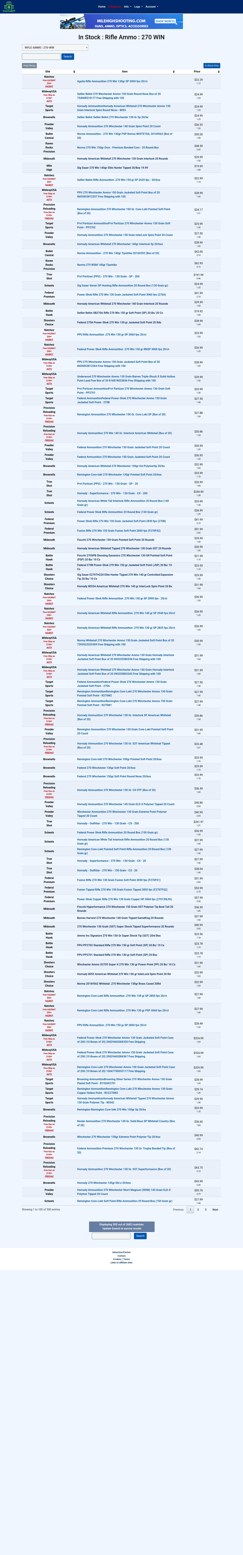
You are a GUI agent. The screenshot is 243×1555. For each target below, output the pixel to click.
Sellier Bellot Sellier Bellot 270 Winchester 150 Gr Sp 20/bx (94, 123)
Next (215, 1494)
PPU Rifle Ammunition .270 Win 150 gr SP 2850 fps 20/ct (93, 1275)
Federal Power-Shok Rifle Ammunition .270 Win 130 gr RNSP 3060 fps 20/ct (105, 415)
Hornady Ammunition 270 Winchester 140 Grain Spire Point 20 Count (101, 137)
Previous (178, 1494)
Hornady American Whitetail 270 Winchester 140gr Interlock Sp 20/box (102, 279)
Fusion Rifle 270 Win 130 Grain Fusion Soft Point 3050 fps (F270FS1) (101, 1084)
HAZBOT (40, 86)
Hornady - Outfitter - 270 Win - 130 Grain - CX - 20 (89, 1070)
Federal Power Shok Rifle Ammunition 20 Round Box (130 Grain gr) (99, 617)
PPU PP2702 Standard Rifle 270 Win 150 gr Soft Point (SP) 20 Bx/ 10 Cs (102, 1178)
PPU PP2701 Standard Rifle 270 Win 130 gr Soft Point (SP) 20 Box (99, 1191)
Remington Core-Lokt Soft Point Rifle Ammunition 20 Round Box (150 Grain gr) (106, 1483)
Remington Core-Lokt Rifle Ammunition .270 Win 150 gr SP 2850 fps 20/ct (104, 1245)
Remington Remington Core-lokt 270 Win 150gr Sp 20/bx (93, 1373)
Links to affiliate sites (121, 1547)
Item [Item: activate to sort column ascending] (107, 71)
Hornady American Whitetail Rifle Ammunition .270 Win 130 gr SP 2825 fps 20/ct (108, 768)
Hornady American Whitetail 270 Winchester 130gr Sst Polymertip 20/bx (103, 550)
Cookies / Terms (121, 1544)
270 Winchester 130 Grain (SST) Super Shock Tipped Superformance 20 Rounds (107, 1151)
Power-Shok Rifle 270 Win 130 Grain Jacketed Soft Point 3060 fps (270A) (103, 346)
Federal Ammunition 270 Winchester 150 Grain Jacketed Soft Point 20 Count (105, 536)
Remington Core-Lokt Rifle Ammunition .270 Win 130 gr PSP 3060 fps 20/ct (105, 1260)
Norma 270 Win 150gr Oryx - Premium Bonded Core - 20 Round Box (100, 163)
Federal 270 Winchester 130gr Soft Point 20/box (88, 931)
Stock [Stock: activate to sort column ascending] (203, 71)
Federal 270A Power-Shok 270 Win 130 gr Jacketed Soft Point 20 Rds (101, 387)
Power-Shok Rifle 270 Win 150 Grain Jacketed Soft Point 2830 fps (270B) (103, 630)
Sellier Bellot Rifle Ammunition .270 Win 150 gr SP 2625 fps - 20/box (100, 205)
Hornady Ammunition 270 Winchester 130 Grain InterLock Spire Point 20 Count (107, 265)
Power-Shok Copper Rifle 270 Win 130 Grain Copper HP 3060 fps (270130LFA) (106, 1110)
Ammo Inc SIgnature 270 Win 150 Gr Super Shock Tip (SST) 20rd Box (101, 1164)
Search (68, 56)
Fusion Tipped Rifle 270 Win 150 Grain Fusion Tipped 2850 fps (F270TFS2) (104, 1097)
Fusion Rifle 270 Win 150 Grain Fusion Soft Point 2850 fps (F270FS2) (101, 644)
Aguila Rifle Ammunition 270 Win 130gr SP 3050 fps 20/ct (94, 81)
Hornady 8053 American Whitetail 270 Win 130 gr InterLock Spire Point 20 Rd (106, 1218)
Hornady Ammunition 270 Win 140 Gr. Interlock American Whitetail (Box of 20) (106, 507)
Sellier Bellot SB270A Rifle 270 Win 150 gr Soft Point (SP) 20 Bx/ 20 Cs (102, 373)
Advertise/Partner (121, 1537)
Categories (114, 6)
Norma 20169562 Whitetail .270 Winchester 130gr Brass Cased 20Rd (101, 1231)
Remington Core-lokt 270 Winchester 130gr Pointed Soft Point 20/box (101, 563)
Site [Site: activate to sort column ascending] (38, 71)
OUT (205, 175)
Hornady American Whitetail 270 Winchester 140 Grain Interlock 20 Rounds (104, 360)
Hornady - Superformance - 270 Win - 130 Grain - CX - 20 (93, 1057)
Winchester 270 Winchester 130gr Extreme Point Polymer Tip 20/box (100, 1405)
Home (101, 6)
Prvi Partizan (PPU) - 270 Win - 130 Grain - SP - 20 (89, 577)
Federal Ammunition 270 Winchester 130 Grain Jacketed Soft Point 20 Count (105, 523)
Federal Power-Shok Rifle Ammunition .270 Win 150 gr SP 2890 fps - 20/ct (104, 739)
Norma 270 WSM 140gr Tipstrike (79, 306)
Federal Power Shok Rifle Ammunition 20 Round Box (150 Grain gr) (99, 1016)
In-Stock (205, 79)
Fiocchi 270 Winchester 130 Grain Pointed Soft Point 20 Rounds (97, 657)
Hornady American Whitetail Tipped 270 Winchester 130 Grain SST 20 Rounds (106, 671)
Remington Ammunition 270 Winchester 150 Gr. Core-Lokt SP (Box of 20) (103, 488)
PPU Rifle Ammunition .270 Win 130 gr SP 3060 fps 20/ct (93, 401)
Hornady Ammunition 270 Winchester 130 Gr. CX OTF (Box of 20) (98, 960)
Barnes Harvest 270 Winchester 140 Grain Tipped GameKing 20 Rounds (102, 1137)
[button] (128, 6)
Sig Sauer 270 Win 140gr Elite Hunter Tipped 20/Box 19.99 (94, 190)
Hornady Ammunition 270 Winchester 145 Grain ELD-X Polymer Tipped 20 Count (107, 976)
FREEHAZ (40, 243)
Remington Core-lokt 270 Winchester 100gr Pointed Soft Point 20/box (101, 917)
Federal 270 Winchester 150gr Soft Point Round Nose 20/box (96, 944)
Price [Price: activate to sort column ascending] (171, 71)
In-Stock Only (212, 65)
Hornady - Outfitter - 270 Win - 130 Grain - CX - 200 (90, 1003)
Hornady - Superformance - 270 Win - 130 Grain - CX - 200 (94, 590)
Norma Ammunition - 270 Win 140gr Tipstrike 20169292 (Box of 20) (100, 292)
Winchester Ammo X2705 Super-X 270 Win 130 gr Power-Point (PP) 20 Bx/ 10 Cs (108, 1205)
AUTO (40, 101)
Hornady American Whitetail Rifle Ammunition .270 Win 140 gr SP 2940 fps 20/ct (108, 753)
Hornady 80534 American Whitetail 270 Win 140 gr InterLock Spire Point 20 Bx (106, 724)
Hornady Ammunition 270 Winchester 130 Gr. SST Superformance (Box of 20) (106, 1440)
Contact (121, 1540)
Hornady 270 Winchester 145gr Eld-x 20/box (86, 1456)
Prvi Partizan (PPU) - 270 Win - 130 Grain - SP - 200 (90, 319)
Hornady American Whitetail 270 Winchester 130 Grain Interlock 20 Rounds (104, 177)
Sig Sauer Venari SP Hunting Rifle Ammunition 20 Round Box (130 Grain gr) (104, 333)
